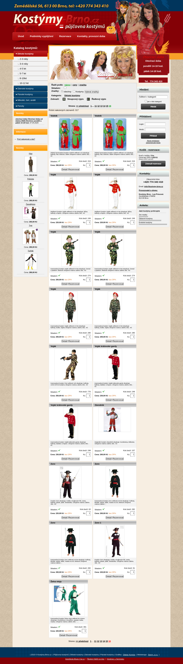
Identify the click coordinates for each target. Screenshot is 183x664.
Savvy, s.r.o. (153, 655)
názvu (67, 85)
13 (101, 106)
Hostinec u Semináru (115, 659)
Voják (53, 174)
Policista (30, 179)
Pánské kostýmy (25, 94)
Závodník (99, 405)
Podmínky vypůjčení (41, 36)
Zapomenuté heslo (153, 143)
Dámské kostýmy (26, 88)
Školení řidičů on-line (95, 659)
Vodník (54, 116)
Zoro (53, 464)
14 (104, 106)
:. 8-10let (22, 78)
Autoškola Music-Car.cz (75, 659)
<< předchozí (82, 106)
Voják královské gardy (106, 346)
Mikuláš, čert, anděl (27, 100)
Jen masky (143, 215)
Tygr (30, 225)
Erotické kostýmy (145, 222)
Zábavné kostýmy (146, 219)
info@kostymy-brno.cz (153, 186)
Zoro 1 (98, 523)
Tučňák (30, 251)
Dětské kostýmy (72, 95)
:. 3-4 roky (23, 64)
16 (110, 106)
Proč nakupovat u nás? (26, 139)
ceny (74, 85)
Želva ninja (56, 581)
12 (98, 106)
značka (83, 85)
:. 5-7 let (22, 73)
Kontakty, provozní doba (91, 36)
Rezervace (65, 36)
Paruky (21, 106)
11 (96, 106)
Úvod (21, 36)
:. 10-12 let (23, 83)
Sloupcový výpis (75, 99)
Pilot (30, 154)
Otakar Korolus (129, 655)
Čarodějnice (30, 204)
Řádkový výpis (99, 99)
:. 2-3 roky (23, 59)
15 (107, 106)
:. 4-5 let (22, 68)
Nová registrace (153, 141)
